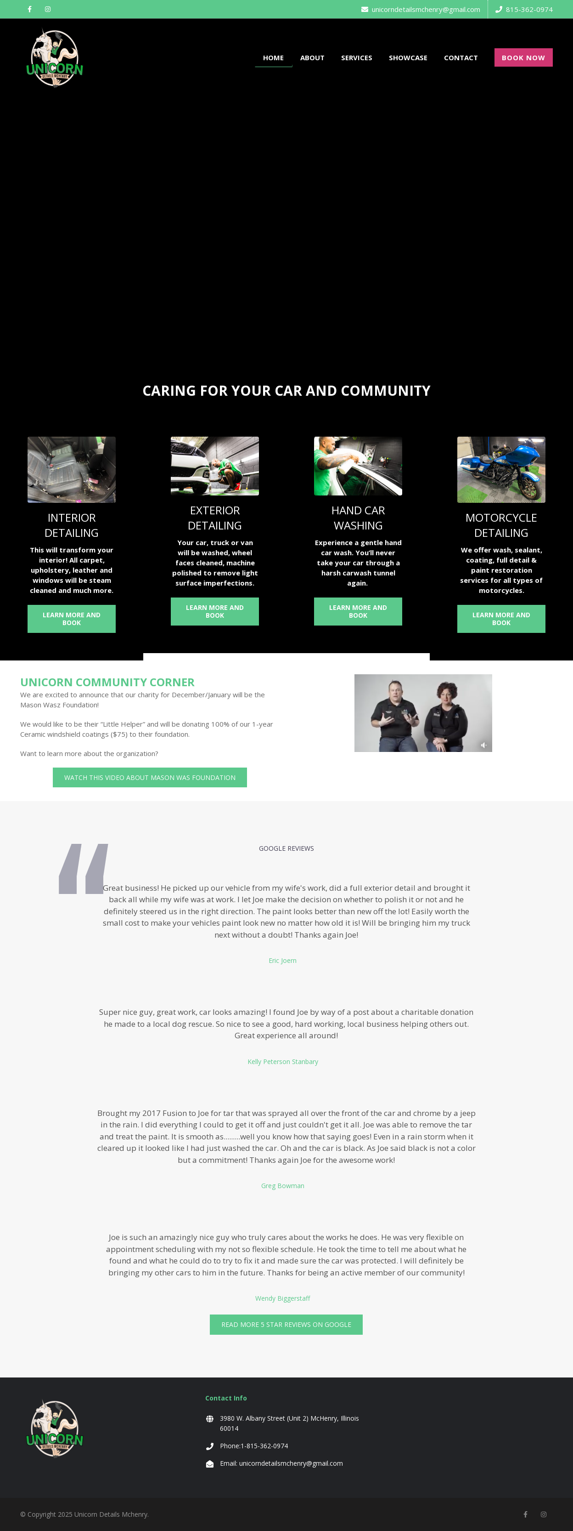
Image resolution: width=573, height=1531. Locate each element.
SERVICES (356, 57)
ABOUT (312, 57)
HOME (273, 57)
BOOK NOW (523, 57)
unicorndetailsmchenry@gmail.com (420, 9)
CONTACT (461, 57)
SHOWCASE (408, 57)
